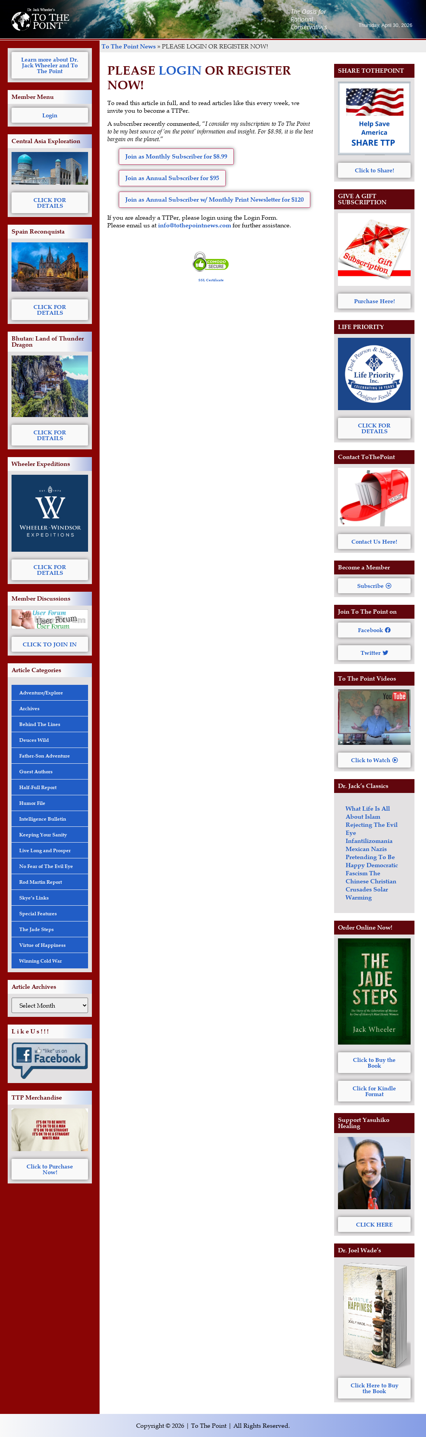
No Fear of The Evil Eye (46, 866)
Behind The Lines (39, 724)
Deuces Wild (34, 739)
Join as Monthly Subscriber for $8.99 (176, 156)
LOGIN (180, 70)
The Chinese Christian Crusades (371, 881)
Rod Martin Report (40, 881)
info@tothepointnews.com (194, 225)
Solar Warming (367, 893)
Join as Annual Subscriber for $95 (172, 178)
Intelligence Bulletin (42, 818)
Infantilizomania (369, 841)
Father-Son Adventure (44, 755)
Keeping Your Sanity (43, 834)
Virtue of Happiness (42, 944)
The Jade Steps (36, 929)
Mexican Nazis (366, 849)
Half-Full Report (38, 787)
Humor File (32, 802)
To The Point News (129, 46)
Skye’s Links (34, 897)
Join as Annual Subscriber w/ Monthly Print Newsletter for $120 (214, 199)
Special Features (38, 913)
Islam (372, 817)
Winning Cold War (40, 960)
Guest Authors (36, 771)
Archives (29, 708)
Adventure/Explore (41, 692)
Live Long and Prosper (45, 850)
